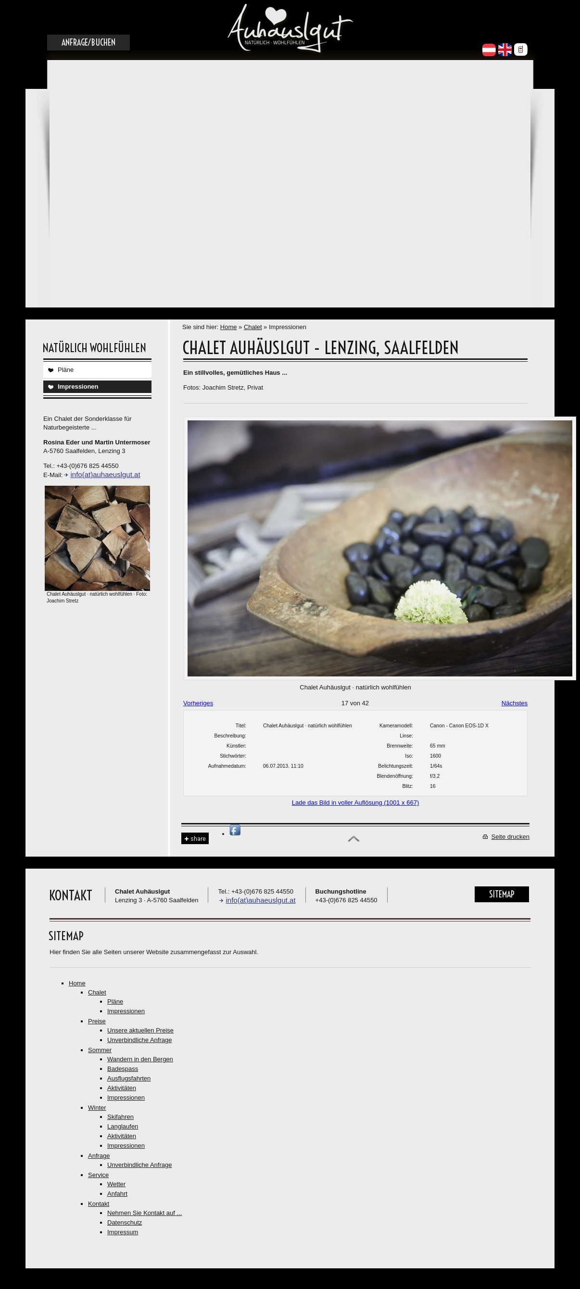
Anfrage (99, 1155)
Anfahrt (117, 1193)
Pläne (66, 369)
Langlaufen (122, 1126)
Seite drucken (511, 836)
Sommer (100, 1050)
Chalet (253, 327)
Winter (97, 1107)
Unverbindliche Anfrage (139, 1039)
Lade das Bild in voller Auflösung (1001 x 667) (355, 802)
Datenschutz (124, 1222)
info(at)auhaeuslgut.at (105, 474)
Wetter (116, 1184)
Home (228, 327)
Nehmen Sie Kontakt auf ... (144, 1212)
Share (195, 839)
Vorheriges (198, 703)
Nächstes (515, 703)
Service (98, 1175)
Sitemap (502, 894)
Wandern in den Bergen (140, 1059)
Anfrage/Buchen (88, 42)
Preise (97, 1021)
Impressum (122, 1232)
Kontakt (98, 1203)
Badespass (122, 1068)
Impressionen (78, 386)
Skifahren (120, 1116)
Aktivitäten (121, 1088)
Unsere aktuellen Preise (140, 1030)
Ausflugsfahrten (129, 1078)
